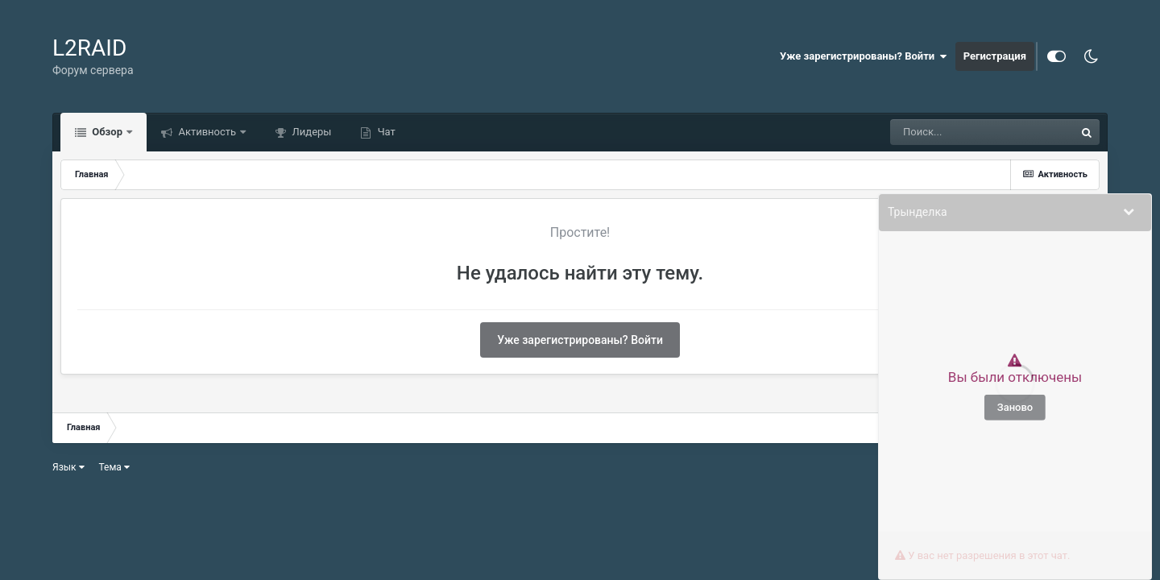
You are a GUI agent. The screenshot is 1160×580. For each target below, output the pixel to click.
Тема (114, 467)
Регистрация (994, 56)
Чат (385, 132)
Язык (68, 467)
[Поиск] (982, 132)
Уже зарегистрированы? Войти (863, 56)
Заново (1015, 407)
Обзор (107, 132)
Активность (207, 132)
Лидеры (310, 132)
